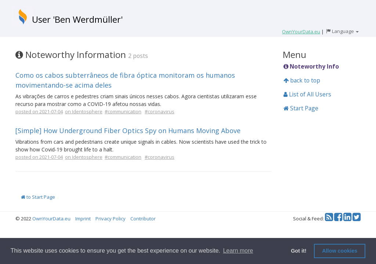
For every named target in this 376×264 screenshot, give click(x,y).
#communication (123, 111)
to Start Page (38, 197)
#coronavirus (159, 111)
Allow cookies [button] (339, 251)
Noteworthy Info (311, 66)
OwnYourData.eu (51, 218)
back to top (301, 80)
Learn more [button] (238, 250)
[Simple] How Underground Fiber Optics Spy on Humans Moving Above (128, 130)
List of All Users (307, 94)
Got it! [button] (298, 251)
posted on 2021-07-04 (39, 111)
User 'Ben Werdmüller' (77, 19)
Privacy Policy (110, 218)
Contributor (143, 218)
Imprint (83, 218)
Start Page (300, 108)
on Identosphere (83, 111)
